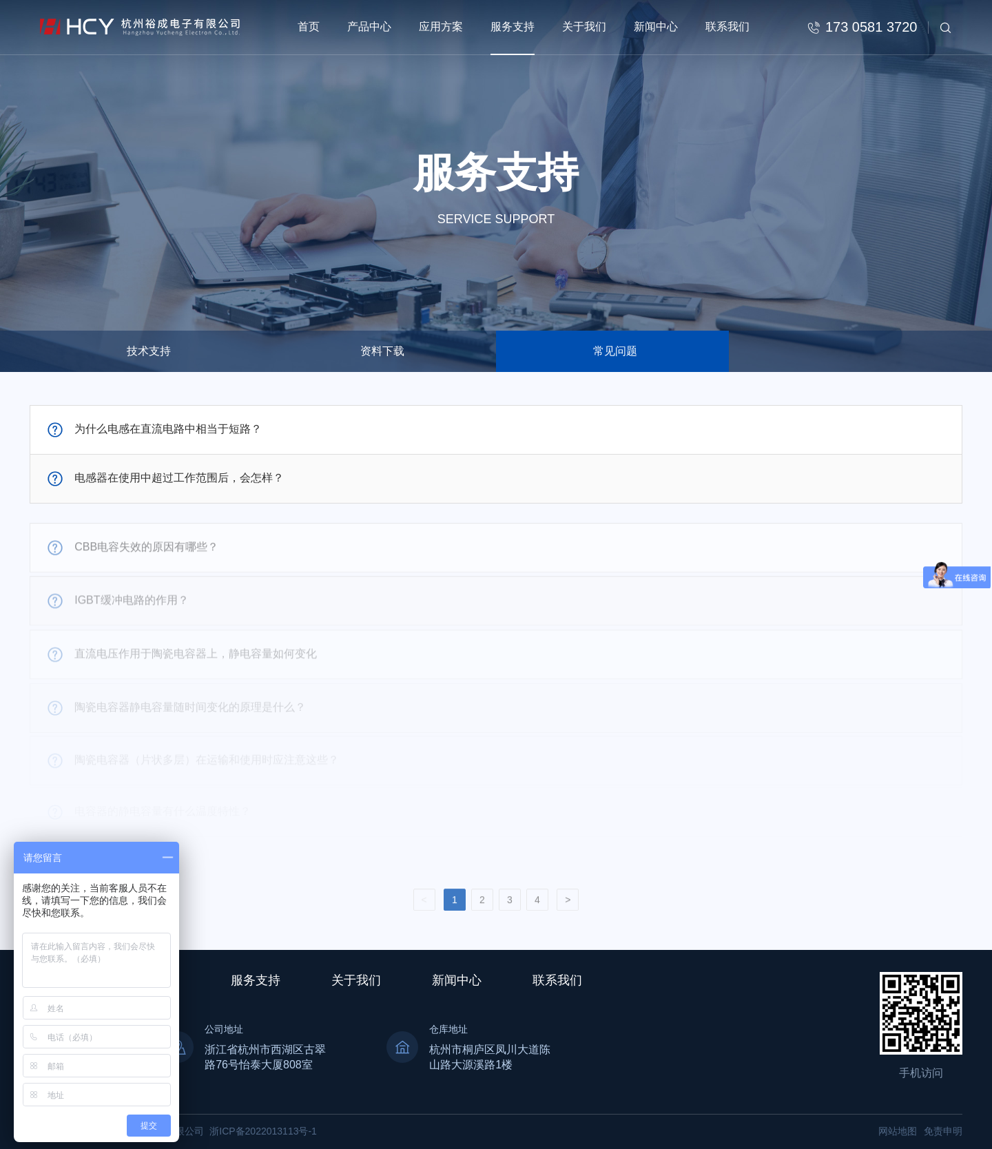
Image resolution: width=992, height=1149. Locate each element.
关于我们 (584, 26)
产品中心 (369, 26)
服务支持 (512, 26)
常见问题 (615, 351)
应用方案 (441, 26)
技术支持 (149, 351)
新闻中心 (656, 26)
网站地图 (897, 1131)
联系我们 (727, 26)
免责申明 (943, 1131)
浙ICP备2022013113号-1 (263, 1131)
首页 (309, 26)
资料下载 (382, 351)
